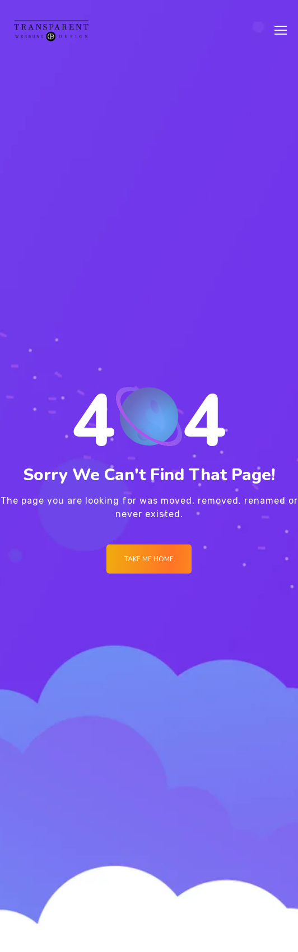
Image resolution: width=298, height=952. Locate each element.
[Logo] (51, 30)
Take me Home (149, 559)
